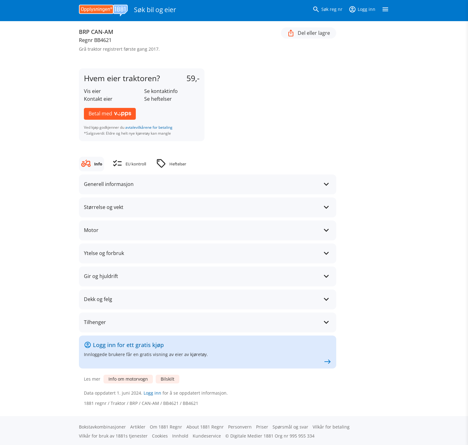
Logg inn (152, 393)
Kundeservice (207, 436)
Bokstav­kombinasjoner (102, 427)
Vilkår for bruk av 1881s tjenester (113, 436)
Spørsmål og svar (290, 427)
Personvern (240, 427)
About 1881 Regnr (205, 427)
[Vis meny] (385, 11)
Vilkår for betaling (331, 427)
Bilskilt (167, 379)
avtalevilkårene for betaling (148, 127)
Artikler (137, 427)
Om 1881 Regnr (166, 427)
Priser (262, 427)
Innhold (180, 436)
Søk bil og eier (155, 9)
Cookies (160, 436)
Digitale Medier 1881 (251, 436)
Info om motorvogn (128, 379)
